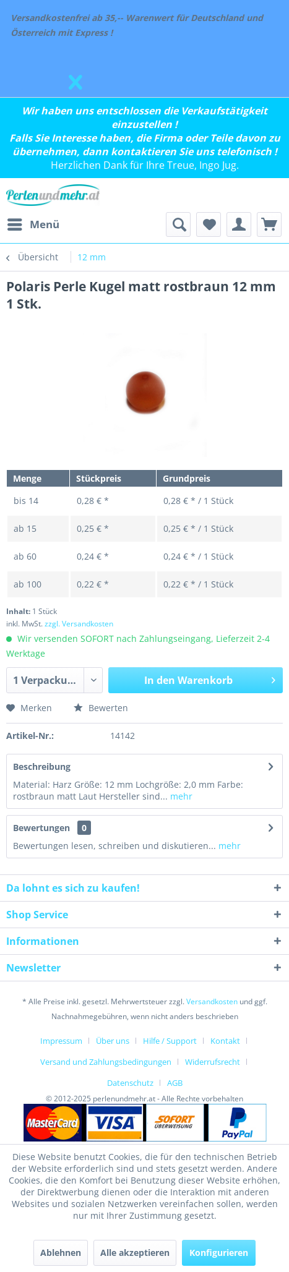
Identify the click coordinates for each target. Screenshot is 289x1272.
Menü (33, 223)
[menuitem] (33, 224)
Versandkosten (212, 1001)
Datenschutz (130, 1082)
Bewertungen (41, 828)
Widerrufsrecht (212, 1061)
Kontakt (225, 1040)
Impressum (61, 1040)
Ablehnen (60, 1252)
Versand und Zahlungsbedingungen (105, 1061)
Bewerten (101, 708)
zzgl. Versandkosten (79, 623)
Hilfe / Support (170, 1040)
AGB (175, 1082)
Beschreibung (42, 766)
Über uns (112, 1040)
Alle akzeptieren (135, 1252)
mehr (180, 796)
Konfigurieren (218, 1252)
